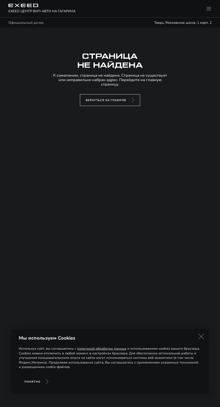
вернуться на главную (106, 100)
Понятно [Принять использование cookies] (32, 382)
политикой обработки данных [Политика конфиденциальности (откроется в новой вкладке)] (101, 348)
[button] (201, 336)
